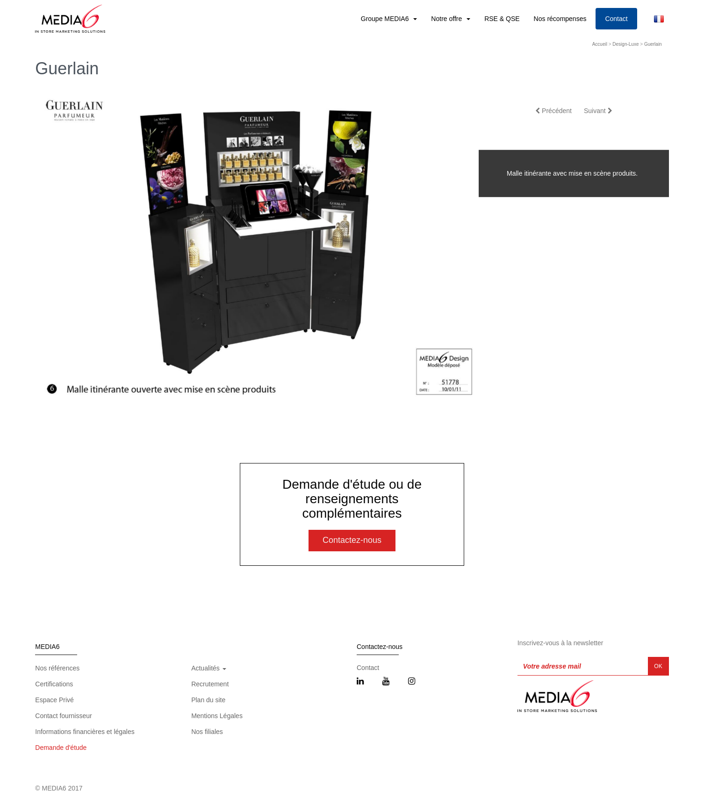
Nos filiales (207, 731)
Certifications (54, 684)
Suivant (598, 110)
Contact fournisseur (63, 716)
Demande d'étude (60, 747)
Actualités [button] (208, 668)
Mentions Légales (217, 716)
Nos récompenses (560, 18)
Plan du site (208, 700)
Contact (616, 18)
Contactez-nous (352, 540)
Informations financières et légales (84, 731)
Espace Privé (54, 700)
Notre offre (447, 18)
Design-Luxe (625, 44)
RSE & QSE (501, 18)
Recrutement (210, 684)
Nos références (57, 668)
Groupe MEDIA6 (386, 18)
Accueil (599, 44)
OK (658, 666)
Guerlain (653, 44)
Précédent (553, 110)
